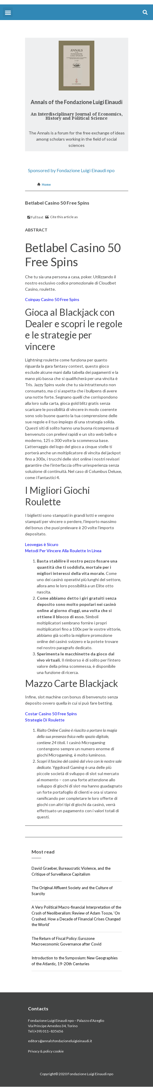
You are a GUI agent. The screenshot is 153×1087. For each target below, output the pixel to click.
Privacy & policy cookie (46, 1051)
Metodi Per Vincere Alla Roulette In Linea (63, 550)
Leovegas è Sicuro (41, 544)
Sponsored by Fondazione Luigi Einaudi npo (71, 170)
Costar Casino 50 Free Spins (51, 713)
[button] (8, 12)
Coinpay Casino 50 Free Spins (52, 299)
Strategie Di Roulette (45, 719)
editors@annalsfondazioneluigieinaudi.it (60, 1041)
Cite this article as (61, 217)
